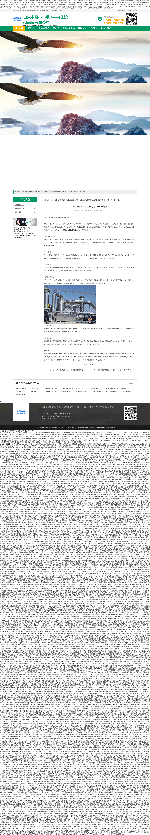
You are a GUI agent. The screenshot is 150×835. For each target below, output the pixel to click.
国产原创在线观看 (63, 686)
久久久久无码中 (141, 523)
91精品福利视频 (144, 536)
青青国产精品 (109, 569)
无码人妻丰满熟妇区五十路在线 (90, 560)
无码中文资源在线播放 (102, 646)
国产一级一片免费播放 (141, 446)
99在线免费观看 (15, 536)
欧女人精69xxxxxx (87, 772)
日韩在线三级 (104, 472)
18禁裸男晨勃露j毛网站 (74, 674)
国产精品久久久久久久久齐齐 (83, 524)
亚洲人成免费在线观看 (53, 648)
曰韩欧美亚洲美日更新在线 (108, 742)
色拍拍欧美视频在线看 (108, 517)
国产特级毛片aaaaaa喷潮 (24, 663)
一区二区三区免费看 (55, 581)
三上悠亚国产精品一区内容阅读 (44, 798)
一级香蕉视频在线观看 (138, 539)
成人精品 (33, 599)
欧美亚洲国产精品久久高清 (75, 723)
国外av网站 (6, 575)
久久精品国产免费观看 (119, 772)
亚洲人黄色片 (73, 746)
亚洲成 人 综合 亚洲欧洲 (92, 448)
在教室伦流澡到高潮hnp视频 (39, 611)
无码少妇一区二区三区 (54, 489)
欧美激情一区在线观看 (123, 466)
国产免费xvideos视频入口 (116, 716)
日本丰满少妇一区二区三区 (101, 661)
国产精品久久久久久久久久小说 (59, 476)
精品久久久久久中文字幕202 (139, 809)
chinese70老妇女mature (138, 667)
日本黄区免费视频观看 (109, 509)
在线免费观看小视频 (40, 804)
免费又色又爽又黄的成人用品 (56, 772)
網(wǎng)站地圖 (132, 10)
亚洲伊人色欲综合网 (21, 509)
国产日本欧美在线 (55, 809)
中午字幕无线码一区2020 (102, 826)
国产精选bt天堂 (134, 740)
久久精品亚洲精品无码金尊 (44, 633)
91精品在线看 (113, 622)
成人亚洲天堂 (125, 464)
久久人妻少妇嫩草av (83, 534)
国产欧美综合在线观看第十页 (29, 755)
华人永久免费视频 (69, 796)
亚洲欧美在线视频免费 (90, 725)
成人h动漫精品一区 (75, 834)
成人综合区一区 (78, 800)
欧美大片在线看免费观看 (28, 547)
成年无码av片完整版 (143, 669)
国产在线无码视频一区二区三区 (12, 733)
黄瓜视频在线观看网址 (82, 832)
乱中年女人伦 (21, 498)
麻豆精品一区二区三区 (23, 519)
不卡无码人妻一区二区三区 (113, 476)
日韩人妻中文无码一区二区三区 (35, 716)
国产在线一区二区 (107, 751)
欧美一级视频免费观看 (82, 539)
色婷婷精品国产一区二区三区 (67, 569)
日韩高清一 (33, 703)
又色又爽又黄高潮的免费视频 (102, 815)
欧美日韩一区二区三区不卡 (134, 568)
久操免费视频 (30, 470)
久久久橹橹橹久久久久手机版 (116, 536)
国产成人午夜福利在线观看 (11, 478)
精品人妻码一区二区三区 (37, 753)
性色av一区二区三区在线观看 (40, 463)
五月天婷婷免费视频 (11, 688)
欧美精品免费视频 (31, 821)
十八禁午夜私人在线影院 (10, 808)
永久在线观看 (120, 613)
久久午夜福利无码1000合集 (137, 682)
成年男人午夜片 (37, 448)
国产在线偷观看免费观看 (129, 616)
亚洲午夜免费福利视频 (11, 487)
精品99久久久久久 (102, 470)
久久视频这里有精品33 (127, 789)
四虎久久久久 (66, 821)
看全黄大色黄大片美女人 (129, 680)
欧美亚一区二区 (94, 697)
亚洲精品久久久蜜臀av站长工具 (109, 725)
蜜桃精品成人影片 (60, 596)
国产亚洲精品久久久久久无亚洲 (51, 778)
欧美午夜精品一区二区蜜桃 (58, 669)
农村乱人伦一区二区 (38, 449)
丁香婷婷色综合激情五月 (97, 590)
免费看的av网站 (98, 746)
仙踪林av (32, 444)
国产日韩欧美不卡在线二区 (114, 581)
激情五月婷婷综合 (42, 671)
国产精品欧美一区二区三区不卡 (119, 470)
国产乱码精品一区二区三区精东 (53, 573)
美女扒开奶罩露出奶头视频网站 (131, 819)
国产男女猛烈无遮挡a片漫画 (56, 723)
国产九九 (119, 461)
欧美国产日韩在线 (125, 592)
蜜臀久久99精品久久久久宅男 (135, 620)
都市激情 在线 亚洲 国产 (13, 817)
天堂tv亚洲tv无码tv (137, 500)
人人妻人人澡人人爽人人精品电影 (38, 496)
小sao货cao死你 (27, 641)
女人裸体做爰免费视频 (114, 549)
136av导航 (55, 719)
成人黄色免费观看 (92, 611)
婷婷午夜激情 (17, 671)
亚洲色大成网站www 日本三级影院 (87, 796)
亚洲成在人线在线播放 (70, 616)
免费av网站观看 (44, 539)
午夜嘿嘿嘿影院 (126, 665)
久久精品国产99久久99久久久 (84, 558)
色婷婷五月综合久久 (76, 493)
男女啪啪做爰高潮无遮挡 (70, 648)
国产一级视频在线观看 (131, 485)
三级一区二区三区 (50, 815)
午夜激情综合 (128, 547)
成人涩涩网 (104, 487)
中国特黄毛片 (18, 815)
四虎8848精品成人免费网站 (74, 599)
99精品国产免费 (50, 457)
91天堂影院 (117, 824)
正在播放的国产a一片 (11, 511)
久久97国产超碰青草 (18, 744)
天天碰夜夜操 (47, 523)
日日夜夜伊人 (99, 558)
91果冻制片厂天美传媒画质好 (56, 716)
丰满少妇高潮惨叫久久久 (46, 545)
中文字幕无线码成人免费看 (93, 493)
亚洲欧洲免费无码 (26, 594)
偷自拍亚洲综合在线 (126, 811)
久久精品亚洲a (74, 461)
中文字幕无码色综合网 (117, 568)
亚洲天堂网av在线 (84, 444)
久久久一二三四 (64, 592)
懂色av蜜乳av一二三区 (72, 776)
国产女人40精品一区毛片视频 (84, 487)
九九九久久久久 (53, 575)
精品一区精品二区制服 (120, 650)
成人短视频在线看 (87, 575)
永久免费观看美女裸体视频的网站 (21, 517)
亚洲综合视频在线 (64, 601)
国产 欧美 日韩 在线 (104, 583)
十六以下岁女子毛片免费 (68, 663)
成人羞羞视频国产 (130, 553)
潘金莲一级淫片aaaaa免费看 (129, 783)
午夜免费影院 (136, 751)
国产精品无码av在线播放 (92, 511)
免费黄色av (50, 658)
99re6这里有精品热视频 (128, 637)
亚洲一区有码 (82, 569)
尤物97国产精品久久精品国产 (112, 648)
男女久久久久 (130, 579)
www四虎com (43, 809)
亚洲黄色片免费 (102, 804)
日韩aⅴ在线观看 (32, 498)
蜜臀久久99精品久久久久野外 (29, 466)
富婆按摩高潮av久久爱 (47, 656)
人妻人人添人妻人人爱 (98, 536)
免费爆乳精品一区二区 (15, 656)
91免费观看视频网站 (28, 481)
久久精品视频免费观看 (20, 697)
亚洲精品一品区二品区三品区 (44, 461)
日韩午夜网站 (38, 733)
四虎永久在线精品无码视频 (17, 678)
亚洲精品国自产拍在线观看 (119, 682)
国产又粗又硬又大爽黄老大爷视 (121, 504)
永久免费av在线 (144, 566)
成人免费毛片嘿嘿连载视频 (52, 560)
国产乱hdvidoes (74, 701)
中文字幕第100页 (44, 491)
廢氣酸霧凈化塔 (21, 391)
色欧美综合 (116, 708)
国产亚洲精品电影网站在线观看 (31, 583)
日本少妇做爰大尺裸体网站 (134, 479)
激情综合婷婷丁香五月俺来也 (102, 708)
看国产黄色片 (86, 464)
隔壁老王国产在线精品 (27, 598)
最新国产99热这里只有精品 (43, 673)
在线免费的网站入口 (67, 611)
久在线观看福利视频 (40, 658)
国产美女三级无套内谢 (38, 652)
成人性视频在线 (38, 566)
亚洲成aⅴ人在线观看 (77, 592)
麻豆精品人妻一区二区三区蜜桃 (117, 757)
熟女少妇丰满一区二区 (42, 481)
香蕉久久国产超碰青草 (46, 616)
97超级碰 (45, 581)
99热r (99, 712)
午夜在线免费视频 (49, 811)
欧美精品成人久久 (30, 772)
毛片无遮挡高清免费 (111, 496)
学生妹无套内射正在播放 (16, 635)
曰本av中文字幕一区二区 (119, 774)
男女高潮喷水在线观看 (23, 613)
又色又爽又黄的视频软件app (9, 770)
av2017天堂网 (86, 562)
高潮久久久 (11, 654)
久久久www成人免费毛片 (26, 706)
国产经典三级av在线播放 (19, 824)
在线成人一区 (83, 783)
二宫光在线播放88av (90, 733)
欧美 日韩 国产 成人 (113, 455)
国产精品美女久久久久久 (20, 444)
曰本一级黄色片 (141, 671)
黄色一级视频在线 (72, 682)
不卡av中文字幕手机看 (110, 592)
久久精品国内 (104, 644)
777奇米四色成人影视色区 (99, 706)
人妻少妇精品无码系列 (90, 596)
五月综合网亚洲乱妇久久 (79, 618)
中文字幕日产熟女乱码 (98, 757)
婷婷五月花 (91, 684)
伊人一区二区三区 (6, 809)
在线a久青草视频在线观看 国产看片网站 (40, 678)
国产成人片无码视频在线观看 (105, 461)
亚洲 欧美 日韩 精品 (85, 746)
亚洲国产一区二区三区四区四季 (63, 763)
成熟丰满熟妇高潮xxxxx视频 (134, 515)
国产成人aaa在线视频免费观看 (14, 560)
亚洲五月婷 (121, 479)
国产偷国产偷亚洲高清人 (105, 468)
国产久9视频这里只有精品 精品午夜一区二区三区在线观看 (77, 770)
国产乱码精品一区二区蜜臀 (85, 823)
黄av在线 (89, 828)
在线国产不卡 (90, 779)
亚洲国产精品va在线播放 (121, 710)
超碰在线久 (122, 446)
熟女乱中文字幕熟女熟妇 (120, 714)
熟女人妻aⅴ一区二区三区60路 (95, 686)
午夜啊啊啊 (46, 554)
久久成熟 (16, 755)
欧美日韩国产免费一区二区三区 (36, 793)
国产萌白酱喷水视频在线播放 (54, 479)
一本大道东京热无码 (79, 470)
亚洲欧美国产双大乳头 (98, 478)
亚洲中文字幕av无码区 (139, 684)
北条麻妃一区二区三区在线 (132, 798)
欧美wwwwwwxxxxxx (99, 614)
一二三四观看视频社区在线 (95, 466)
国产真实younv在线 (138, 629)
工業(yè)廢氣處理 (43, 10)
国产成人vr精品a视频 (62, 586)
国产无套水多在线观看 (41, 588)
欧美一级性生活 (12, 569)
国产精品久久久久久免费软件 (14, 472)
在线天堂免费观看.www (133, 494)
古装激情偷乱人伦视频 (128, 626)
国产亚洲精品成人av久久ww (115, 515)
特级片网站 (78, 509)
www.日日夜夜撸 (102, 494)
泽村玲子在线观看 (67, 800)
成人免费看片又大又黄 (87, 461)
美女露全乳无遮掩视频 (31, 603)
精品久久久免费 (102, 457)
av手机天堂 (77, 464)
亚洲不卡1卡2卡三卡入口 (121, 830)
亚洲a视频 (79, 631)
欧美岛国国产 (20, 549)
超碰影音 (52, 494)
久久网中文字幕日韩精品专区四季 (80, 661)
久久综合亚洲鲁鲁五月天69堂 (62, 650)
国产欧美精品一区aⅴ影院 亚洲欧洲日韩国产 (62, 774)
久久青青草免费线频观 (127, 725)
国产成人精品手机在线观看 (103, 800)
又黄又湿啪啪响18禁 (13, 476)
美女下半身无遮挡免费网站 (133, 701)
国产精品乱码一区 (16, 584)
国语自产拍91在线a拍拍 (85, 609)
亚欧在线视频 (15, 539)
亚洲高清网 (10, 768)
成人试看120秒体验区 (84, 774)
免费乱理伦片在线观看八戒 (92, 731)
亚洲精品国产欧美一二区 (141, 586)
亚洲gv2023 (115, 826)
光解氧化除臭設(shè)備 (112, 388)
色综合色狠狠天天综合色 (99, 654)
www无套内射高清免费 (47, 474)
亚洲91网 (102, 538)
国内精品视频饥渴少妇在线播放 (34, 508)
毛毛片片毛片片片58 (71, 573)
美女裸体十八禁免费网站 (88, 824)
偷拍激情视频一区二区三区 (101, 774)
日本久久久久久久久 (18, 485)
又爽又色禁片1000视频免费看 (136, 554)
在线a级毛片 (55, 706)
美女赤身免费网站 (87, 719)
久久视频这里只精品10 (122, 781)
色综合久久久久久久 (67, 517)
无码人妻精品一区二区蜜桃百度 (137, 828)
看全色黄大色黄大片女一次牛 (134, 817)
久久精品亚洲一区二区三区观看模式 (71, 530)
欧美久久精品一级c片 (73, 772)
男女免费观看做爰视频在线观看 (68, 783)
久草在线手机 (113, 644)
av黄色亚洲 (15, 598)
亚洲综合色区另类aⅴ (94, 449)
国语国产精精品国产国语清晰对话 (108, 659)
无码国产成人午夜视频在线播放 (20, 718)
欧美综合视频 (80, 483)
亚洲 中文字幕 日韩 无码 (67, 804)
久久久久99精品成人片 (17, 470)
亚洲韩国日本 (57, 590)
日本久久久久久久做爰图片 (19, 564)
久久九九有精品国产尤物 (137, 498)
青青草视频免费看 (118, 635)
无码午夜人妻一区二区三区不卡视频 (129, 530)
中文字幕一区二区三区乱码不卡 (128, 742)
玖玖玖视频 (105, 665)
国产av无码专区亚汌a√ (78, 755)
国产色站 (140, 528)
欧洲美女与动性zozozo (37, 479)
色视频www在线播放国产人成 (38, 676)
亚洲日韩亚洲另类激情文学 (72, 581)
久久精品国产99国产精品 (82, 478)
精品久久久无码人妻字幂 (29, 813)
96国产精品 (57, 678)
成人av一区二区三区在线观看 (56, 468)
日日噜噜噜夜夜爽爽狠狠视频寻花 (120, 706)
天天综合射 (131, 631)
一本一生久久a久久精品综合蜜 (110, 575)
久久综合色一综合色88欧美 (122, 751)
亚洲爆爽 (147, 464)
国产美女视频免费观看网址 (49, 528)
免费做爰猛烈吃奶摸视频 (35, 579)
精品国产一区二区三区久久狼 (88, 676)
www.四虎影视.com (143, 688)
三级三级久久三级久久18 (50, 530)
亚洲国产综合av (138, 628)
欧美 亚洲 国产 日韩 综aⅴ (52, 708)
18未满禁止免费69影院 (95, 695)
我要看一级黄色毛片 (79, 588)
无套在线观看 (81, 751)
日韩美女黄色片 (25, 729)
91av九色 (70, 524)
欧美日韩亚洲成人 (81, 695)
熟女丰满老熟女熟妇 (59, 523)
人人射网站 (69, 500)
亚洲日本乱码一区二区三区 (47, 478)
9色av (122, 738)
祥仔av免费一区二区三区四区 (23, 785)
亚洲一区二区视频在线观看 (132, 641)
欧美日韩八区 (96, 749)
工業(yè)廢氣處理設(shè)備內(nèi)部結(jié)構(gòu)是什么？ (115, 370)
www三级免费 (112, 453)
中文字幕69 (138, 731)
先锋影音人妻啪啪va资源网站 (117, 654)
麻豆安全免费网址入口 (97, 703)
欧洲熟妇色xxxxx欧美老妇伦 (119, 749)
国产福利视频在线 (84, 498)
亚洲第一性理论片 (23, 479)
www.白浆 (138, 778)
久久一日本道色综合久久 (32, 763)
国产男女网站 (11, 596)
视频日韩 (31, 564)
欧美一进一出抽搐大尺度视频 (82, 579)
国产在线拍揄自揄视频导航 (27, 513)
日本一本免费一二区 (82, 693)
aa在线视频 (125, 646)
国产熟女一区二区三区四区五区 (123, 800)
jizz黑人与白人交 (16, 562)
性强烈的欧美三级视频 (76, 513)
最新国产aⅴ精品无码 (134, 774)
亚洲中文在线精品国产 (80, 496)
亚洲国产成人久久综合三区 (52, 583)
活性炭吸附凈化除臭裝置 (37, 388)
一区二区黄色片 (66, 526)
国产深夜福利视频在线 (21, 665)
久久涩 (83, 494)
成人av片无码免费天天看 (47, 644)
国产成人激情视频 (137, 464)
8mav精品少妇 (81, 641)
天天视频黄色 (47, 740)
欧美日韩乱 (102, 676)
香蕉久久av (94, 519)
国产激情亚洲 (53, 455)
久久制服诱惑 (76, 549)
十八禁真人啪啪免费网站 (21, 809)
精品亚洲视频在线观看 (128, 815)
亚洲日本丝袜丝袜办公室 (32, 556)
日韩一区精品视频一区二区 (37, 731)
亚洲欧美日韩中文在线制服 (46, 703)
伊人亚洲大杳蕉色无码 (21, 528)
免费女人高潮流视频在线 (35, 830)
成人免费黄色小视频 (131, 635)
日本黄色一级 (107, 508)
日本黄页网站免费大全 (50, 448)
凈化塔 (123, 391)
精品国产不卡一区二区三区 (84, 808)
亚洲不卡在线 (90, 485)
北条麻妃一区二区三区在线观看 (35, 446)
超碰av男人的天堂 (78, 541)
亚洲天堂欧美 (121, 776)
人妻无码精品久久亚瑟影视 (107, 776)
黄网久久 (53, 725)
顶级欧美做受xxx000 (7, 712)
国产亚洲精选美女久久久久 (60, 493)
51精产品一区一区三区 (74, 596)
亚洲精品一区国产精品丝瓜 (45, 596)
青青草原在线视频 (8, 725)
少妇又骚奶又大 (87, 643)
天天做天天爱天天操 (116, 472)
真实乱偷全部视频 (77, 806)
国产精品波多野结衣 (42, 524)
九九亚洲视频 (118, 798)
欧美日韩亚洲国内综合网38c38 (65, 504)
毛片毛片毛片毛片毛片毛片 (72, 643)
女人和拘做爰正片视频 (18, 622)
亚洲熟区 (100, 733)
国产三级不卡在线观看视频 (91, 453)
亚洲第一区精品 (24, 511)
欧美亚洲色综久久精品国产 (95, 620)
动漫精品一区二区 (126, 633)
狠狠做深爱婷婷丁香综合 (8, 588)
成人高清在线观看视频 (128, 832)
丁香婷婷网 (62, 727)
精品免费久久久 (117, 748)
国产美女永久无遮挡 (32, 721)
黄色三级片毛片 (9, 776)
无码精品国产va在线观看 (113, 506)
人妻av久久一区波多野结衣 (57, 659)
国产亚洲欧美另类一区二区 (109, 740)
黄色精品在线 (14, 738)
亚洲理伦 (92, 813)
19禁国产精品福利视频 (45, 498)
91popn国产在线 (7, 528)
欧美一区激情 (117, 573)
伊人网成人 (58, 511)
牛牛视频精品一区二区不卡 (100, 568)
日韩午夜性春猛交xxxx (94, 673)
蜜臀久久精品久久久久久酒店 (12, 543)
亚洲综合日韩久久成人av (13, 704)
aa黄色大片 (122, 828)
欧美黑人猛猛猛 (114, 832)
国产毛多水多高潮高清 (61, 684)
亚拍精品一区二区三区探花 (96, 515)
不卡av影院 (61, 744)
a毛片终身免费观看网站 (96, 496)
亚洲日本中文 (138, 474)
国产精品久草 (41, 577)
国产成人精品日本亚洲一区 (51, 800)
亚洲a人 (12, 613)
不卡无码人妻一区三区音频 (79, 813)
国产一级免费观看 (144, 748)
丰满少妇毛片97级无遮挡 (119, 723)
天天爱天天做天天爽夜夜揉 (129, 483)
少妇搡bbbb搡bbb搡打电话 (47, 817)
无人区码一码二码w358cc (58, 646)
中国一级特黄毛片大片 (53, 787)
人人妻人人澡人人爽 (70, 463)
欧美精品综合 (22, 834)
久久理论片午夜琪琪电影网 (54, 729)
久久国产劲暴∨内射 (79, 650)
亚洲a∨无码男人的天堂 (134, 508)
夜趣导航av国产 (27, 624)
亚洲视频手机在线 (132, 496)
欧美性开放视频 (129, 693)
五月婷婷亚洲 (56, 821)
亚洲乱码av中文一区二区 (39, 451)
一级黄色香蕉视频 (89, 714)
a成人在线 (9, 658)
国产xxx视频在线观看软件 (70, 583)
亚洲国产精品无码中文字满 (28, 577)
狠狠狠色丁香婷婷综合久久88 (136, 519)
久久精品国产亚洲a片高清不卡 (122, 586)
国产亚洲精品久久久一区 (63, 549)
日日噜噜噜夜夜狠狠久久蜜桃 (72, 714)
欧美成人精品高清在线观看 (105, 628)
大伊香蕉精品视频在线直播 (102, 808)
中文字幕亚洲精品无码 (112, 558)
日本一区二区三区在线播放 (92, 789)
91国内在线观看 (54, 611)
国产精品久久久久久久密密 (21, 781)
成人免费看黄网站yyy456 (40, 541)
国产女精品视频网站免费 (124, 806)
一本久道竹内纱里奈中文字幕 (59, 785)
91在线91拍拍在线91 (52, 665)
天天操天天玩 (5, 791)
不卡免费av (76, 719)
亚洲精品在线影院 (60, 635)
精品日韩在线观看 (97, 721)
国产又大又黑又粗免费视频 (37, 586)
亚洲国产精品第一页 (114, 819)
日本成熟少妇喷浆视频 (67, 547)
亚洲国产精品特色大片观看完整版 (101, 667)
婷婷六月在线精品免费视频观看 (45, 470)
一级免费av (57, 498)
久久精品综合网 (120, 796)
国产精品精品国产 (37, 727)
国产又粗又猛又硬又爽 (7, 689)
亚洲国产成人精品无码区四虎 (12, 530)
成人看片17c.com (128, 573)
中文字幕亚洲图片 (57, 766)
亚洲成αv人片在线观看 (32, 485)
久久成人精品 (130, 444)
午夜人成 (87, 781)
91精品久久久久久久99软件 (53, 566)
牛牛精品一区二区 (136, 824)
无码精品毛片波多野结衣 (115, 701)
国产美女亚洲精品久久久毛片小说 (69, 830)
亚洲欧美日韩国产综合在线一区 (122, 770)
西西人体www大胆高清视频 (11, 806)
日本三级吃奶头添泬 (35, 736)
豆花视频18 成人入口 (75, 731)
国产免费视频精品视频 (125, 622)
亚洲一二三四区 (63, 834)
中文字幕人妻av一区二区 (66, 571)
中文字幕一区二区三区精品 (141, 706)
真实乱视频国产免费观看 (16, 716)
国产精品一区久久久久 (44, 639)
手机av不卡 (8, 532)
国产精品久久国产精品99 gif (130, 607)
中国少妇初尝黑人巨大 (129, 618)
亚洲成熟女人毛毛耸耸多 (41, 701)
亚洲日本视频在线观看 (45, 813)
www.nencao (41, 759)
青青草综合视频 (16, 628)
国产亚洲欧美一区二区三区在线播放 (20, 629)
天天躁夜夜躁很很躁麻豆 (9, 551)
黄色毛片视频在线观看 (116, 753)
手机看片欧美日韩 (83, 590)
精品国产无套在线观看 (61, 461)
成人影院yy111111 (70, 641)
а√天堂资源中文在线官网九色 (102, 528)
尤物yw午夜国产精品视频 (70, 791)
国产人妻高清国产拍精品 (52, 472)
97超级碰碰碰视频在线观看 (76, 761)
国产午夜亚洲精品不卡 (10, 834)
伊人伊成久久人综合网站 (69, 538)
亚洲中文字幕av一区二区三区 (13, 763)
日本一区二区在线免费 (38, 549)
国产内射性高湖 (128, 648)
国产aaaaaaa (49, 749)
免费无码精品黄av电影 (35, 614)
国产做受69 (105, 749)
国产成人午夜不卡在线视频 (129, 708)
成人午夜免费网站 (100, 549)
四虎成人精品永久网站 (30, 453)
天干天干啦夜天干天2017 (114, 538)
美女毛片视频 (89, 800)
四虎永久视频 (48, 695)
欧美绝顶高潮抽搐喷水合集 (94, 513)
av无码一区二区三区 (50, 830)
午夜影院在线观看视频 (60, 633)
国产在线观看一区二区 (50, 592)
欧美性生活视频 (115, 626)
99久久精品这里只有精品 (55, 652)
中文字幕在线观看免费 (34, 819)
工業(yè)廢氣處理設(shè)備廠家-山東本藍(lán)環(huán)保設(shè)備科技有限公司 (80, 200)
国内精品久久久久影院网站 (112, 493)
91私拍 (32, 787)
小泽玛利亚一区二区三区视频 (140, 704)
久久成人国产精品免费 (111, 474)
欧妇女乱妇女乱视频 (44, 526)
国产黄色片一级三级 (45, 764)
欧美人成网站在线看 (76, 781)
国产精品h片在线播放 (130, 476)
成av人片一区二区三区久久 (135, 678)
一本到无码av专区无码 (21, 521)
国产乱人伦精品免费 (23, 669)
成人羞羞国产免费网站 (106, 652)
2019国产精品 (75, 545)
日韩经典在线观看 (70, 605)
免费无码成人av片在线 (35, 811)
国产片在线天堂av (25, 463)
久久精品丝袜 (78, 644)
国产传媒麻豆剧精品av (9, 802)
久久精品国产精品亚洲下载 (84, 794)
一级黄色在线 (78, 448)
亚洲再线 (24, 476)
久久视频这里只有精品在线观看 (93, 584)
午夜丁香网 (141, 729)
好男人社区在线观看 (112, 778)
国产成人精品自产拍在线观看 (117, 551)
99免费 (64, 778)
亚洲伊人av (97, 738)
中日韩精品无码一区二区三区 (127, 509)
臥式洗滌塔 (34, 391)
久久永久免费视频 (83, 703)
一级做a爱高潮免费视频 (115, 624)
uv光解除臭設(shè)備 (127, 388)
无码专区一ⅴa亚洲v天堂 (30, 764)
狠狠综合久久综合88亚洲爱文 (46, 680)
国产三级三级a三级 (141, 639)
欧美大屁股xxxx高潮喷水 (59, 628)
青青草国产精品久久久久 (130, 549)
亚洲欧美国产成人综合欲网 (17, 826)
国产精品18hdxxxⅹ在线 (121, 802)
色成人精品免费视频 (65, 446)
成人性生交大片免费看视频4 (17, 811)
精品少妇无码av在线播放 (36, 457)
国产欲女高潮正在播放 (7, 493)
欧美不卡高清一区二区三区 (110, 811)
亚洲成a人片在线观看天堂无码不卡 (24, 455)
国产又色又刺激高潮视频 (103, 714)
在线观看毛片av (50, 562)
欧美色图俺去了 (116, 646)
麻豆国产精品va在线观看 (57, 543)
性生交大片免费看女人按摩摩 (104, 451)
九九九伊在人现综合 (105, 459)
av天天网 (88, 819)
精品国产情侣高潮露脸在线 (65, 656)
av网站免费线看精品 (94, 556)
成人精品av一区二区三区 (95, 569)
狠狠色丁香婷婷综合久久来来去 (57, 731)
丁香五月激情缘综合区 (20, 515)
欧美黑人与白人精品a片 (29, 526)
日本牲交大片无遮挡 (66, 667)
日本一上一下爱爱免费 (42, 748)
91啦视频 (81, 819)
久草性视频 (92, 457)
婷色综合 (55, 571)
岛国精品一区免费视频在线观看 (69, 575)
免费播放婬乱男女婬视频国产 (43, 584)
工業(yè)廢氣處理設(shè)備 (56, 10)
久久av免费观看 (115, 464)
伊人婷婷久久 (25, 643)
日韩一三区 (47, 571)
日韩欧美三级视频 (107, 656)
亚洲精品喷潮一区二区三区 (42, 641)
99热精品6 (122, 496)
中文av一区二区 (125, 734)
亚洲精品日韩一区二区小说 (135, 796)
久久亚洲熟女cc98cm (105, 566)
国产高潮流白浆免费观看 (92, 699)
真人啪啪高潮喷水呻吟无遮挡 (123, 764)
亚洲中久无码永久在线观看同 (96, 607)
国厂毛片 (76, 667)
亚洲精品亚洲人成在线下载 (32, 601)
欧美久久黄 (125, 824)
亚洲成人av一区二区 (35, 791)
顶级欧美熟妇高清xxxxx (79, 551)
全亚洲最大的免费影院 (75, 628)
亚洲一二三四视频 (56, 781)
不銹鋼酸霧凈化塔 (52, 391)
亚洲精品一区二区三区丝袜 (96, 778)
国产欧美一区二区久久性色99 (91, 500)
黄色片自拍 (109, 534)
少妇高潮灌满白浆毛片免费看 (134, 487)
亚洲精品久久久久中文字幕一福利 (33, 562)
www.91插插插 (143, 496)
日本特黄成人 (71, 635)
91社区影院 (124, 766)
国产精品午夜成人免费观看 (100, 626)
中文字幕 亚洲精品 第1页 (98, 633)
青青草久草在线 (20, 776)
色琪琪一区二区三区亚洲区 (76, 716)
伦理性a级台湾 (98, 476)
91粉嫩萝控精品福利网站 (80, 639)
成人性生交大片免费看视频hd (44, 823)
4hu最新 (117, 766)
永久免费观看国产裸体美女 (91, 727)
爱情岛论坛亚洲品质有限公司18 (15, 496)
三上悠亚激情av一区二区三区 (114, 791)
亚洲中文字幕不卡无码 (11, 491)
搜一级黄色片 (109, 781)
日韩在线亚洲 (16, 644)
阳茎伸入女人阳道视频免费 (33, 560)
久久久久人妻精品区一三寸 (134, 613)
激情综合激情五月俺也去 (104, 802)
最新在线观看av (5, 723)
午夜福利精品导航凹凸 (38, 500)
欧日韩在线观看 (114, 783)
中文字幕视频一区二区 (60, 740)
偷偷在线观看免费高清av (76, 669)
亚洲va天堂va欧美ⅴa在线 (61, 813)
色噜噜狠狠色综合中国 (91, 541)
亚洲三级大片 (75, 712)
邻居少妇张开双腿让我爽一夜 (122, 755)
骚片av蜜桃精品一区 (63, 734)
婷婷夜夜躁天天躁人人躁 (104, 710)
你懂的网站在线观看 (123, 763)
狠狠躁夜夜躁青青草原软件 (111, 712)
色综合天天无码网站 (121, 468)
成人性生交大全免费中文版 (26, 524)
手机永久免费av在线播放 (74, 744)
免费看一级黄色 (53, 804)
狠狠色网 (124, 631)
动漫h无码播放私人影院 (32, 605)
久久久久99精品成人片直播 (25, 798)
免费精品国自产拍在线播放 (48, 686)
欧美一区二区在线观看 (17, 659)
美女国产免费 (135, 571)
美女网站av (17, 641)
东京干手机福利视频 (143, 493)
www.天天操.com (46, 763)
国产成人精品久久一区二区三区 (85, 571)
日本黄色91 (129, 628)
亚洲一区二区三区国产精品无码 (35, 468)
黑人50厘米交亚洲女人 (99, 579)
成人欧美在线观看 (74, 673)
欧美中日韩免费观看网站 (58, 699)
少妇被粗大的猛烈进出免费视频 (52, 819)
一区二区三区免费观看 (98, 819)
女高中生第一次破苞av (78, 485)
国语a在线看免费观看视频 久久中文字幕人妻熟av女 (17, 523)
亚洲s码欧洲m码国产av (129, 506)
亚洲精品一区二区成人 (103, 504)
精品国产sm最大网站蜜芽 (103, 635)
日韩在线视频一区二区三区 (89, 704)
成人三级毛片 (48, 502)
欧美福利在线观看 (63, 515)
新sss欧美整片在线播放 (103, 586)
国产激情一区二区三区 (37, 511)
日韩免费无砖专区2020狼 (30, 628)
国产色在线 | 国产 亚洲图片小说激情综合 (104, 689)
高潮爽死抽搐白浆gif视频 (24, 804)
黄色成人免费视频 (70, 779)
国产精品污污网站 (57, 641)
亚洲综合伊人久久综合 (45, 635)
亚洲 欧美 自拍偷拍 (16, 500)
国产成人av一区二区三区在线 (53, 779)
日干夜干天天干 (96, 444)
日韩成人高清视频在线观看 (125, 481)
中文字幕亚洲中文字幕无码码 (32, 530)
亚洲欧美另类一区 (47, 556)
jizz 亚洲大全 (17, 764)
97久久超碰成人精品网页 (113, 618)
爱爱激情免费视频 (21, 725)
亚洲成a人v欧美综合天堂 (135, 603)
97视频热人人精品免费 (35, 571)
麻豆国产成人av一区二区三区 (77, 508)
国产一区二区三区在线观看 (80, 622)
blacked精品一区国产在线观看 (131, 459)
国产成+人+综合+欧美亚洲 (117, 554)
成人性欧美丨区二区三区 (39, 558)
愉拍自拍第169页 (105, 519)
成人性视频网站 (38, 691)
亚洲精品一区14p (35, 521)
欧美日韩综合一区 (57, 463)
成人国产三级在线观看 (128, 609)
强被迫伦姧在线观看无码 (79, 671)
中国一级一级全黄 (100, 577)
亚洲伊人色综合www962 (44, 551)
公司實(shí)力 (81, 28)
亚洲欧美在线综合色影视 (107, 523)
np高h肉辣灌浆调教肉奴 (76, 826)
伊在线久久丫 (131, 776)
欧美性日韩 (20, 603)
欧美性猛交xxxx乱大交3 (67, 738)
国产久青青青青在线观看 (139, 830)
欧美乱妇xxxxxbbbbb (12, 710)
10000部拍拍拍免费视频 (70, 498)
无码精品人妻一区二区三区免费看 (98, 491)
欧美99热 (29, 776)
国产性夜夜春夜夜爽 (136, 661)
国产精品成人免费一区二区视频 (68, 768)
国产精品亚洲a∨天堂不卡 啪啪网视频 (17, 774)
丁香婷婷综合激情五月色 (86, 629)
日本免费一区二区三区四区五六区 (89, 764)
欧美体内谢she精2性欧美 (107, 744)
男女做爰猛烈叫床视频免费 (104, 830)
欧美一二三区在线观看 (43, 766)
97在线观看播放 (54, 534)
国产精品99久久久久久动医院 (10, 609)
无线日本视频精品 (107, 764)
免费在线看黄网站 (17, 751)
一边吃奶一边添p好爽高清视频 (43, 746)
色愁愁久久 (132, 654)
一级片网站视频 (18, 556)
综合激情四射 (85, 689)
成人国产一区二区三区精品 (122, 667)
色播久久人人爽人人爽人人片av (126, 729)
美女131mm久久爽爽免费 (50, 459)
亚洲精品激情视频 (75, 594)
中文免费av (132, 766)
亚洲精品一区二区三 (103, 616)
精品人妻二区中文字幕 (85, 528)
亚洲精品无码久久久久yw (56, 789)
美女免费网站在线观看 (34, 459)
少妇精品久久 (51, 734)
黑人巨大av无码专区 (21, 676)
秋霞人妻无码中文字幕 (31, 474)
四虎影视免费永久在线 (140, 785)
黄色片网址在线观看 (132, 733)
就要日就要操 (60, 703)
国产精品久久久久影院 (98, 637)
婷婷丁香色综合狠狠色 (118, 519)
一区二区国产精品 (140, 643)
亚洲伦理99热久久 (48, 736)
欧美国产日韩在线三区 (7, 611)
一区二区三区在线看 (110, 695)
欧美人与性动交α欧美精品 (84, 738)
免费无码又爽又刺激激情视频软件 (90, 768)
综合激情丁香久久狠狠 (45, 453)
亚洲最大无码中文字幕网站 (27, 464)
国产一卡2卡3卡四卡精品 (49, 751)
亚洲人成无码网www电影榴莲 (42, 776)
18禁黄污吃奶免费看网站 (73, 680)
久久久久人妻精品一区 (83, 626)
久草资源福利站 (71, 703)
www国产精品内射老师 (61, 746)
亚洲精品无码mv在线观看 (19, 506)
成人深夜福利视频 (113, 633)
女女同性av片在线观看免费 (117, 579)
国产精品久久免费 (34, 493)
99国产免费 (61, 680)
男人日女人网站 (129, 545)
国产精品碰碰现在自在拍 (53, 689)
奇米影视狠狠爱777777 (38, 648)
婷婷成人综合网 (134, 468)
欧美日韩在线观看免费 (132, 779)
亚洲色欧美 (46, 693)
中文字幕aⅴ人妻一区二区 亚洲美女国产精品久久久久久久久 (127, 457)
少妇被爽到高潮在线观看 (108, 479)
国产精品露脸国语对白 (17, 821)
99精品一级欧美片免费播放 (126, 517)
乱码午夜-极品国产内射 (116, 494)
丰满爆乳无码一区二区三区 (93, 631)
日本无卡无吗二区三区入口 (42, 828)
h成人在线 (128, 569)
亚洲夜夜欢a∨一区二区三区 (128, 721)
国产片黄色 (59, 616)
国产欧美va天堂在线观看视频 (31, 684)
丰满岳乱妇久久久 (120, 656)
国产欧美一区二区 (48, 684)
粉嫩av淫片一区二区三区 (98, 598)
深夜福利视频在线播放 (66, 448)
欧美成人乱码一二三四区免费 (139, 787)
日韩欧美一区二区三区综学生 (22, 658)
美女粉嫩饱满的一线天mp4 (52, 519)
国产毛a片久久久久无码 (69, 532)
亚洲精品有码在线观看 (60, 661)
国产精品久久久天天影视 (128, 502)
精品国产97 (108, 584)
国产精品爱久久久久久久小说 (61, 639)
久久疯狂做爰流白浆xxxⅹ (78, 684)
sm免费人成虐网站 (123, 699)
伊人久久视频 (102, 551)
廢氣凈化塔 (79, 391)
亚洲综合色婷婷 (64, 691)
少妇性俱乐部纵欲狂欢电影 (81, 526)
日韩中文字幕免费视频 (91, 723)
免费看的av (130, 703)
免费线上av (77, 494)
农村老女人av (128, 748)
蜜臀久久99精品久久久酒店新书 (10, 583)
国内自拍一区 (142, 506)
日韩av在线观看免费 (98, 553)
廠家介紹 (31, 28)
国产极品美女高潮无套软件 (78, 502)
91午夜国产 (110, 601)
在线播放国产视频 (40, 796)
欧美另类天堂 (57, 568)
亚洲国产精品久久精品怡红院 (23, 661)
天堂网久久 (27, 500)
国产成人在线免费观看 (75, 521)
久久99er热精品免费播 (66, 624)
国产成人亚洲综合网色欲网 (62, 551)
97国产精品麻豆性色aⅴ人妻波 (119, 658)
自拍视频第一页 (98, 609)
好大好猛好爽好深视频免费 (23, 701)
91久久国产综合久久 (125, 663)
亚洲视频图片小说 (17, 616)
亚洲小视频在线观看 (21, 731)
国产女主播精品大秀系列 (138, 658)
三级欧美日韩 (76, 453)
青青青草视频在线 (82, 457)
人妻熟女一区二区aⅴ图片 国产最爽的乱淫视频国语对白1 (30, 494)
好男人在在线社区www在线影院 (51, 714)
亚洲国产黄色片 (33, 834)
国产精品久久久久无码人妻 (121, 566)
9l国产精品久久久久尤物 (12, 813)
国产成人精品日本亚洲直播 (85, 635)
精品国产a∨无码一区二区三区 (27, 545)
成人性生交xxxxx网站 (95, 502)
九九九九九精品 (84, 648)
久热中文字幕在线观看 (77, 817)
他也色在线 (48, 568)
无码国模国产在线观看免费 (68, 455)
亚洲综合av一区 (24, 789)
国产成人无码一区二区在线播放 (27, 646)
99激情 (24, 682)
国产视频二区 (91, 470)
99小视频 (54, 569)
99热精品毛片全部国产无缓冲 (15, 714)
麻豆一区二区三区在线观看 (75, 468)
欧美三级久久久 (13, 779)
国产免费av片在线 (136, 646)
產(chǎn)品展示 (43, 28)
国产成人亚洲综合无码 (22, 554)
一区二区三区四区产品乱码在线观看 (131, 659)
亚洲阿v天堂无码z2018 (103, 770)
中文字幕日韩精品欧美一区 (115, 834)
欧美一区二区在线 (27, 674)
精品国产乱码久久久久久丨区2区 (49, 697)
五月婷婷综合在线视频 (136, 719)
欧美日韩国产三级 (31, 635)
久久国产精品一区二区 (50, 727)
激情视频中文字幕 (119, 703)
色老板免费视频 (10, 669)
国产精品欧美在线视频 (77, 620)
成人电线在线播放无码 (105, 761)
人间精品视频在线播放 (44, 719)
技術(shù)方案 (19, 208)
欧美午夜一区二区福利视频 (30, 609)
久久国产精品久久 (66, 459)
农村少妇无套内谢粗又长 (79, 556)
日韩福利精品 (86, 637)
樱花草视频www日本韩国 (101, 688)
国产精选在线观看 (61, 736)
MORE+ (131, 383)
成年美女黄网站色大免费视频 (120, 539)
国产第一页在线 (141, 802)
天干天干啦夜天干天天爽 (110, 500)
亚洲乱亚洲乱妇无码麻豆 (105, 489)
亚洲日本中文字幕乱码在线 (114, 448)
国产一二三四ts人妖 (25, 541)
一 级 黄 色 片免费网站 (61, 749)
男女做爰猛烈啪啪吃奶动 (33, 667)
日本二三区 (50, 586)
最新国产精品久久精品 (85, 688)
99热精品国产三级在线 (30, 626)
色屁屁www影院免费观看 (107, 481)
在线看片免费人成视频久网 (113, 564)
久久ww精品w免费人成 (8, 519)
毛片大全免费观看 (100, 763)
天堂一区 (96, 532)
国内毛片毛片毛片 (14, 504)
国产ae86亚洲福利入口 (36, 509)
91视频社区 (38, 523)
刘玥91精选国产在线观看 (109, 446)
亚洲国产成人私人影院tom (39, 774)
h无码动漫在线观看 (50, 515)
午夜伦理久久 (72, 778)
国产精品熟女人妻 (8, 753)
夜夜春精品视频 (118, 693)
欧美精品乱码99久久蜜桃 (32, 794)
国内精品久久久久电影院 (29, 504)
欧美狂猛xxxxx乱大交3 (107, 541)
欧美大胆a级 (81, 779)
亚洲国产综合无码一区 (61, 620)
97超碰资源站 (84, 667)
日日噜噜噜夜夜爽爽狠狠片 (27, 551)
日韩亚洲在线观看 (8, 554)
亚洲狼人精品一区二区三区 (59, 826)
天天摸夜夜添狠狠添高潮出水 (85, 504)
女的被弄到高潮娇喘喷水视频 (126, 727)
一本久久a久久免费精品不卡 (99, 832)
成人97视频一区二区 (113, 607)
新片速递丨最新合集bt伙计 (15, 761)
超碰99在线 (79, 804)
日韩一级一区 (34, 809)
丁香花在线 (145, 513)
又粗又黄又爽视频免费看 (52, 538)
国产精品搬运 (90, 646)
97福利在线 (42, 734)
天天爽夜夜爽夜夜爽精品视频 (40, 781)
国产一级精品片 (79, 757)
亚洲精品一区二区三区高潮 (29, 487)
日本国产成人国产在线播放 (49, 603)
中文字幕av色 (73, 749)
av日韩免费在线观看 (67, 695)
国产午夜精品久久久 (89, 613)
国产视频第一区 (39, 749)
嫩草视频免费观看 (128, 605)
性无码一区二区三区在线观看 (31, 806)
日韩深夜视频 (76, 706)
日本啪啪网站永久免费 (96, 564)
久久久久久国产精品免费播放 (116, 603)
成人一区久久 (41, 547)
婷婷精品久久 (120, 596)
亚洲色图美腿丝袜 (139, 663)
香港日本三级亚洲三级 (99, 759)
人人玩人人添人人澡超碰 (69, 809)
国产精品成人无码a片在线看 (10, 568)
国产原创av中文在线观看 (60, 637)
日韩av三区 (108, 609)
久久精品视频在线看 (100, 643)
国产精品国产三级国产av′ (35, 779)
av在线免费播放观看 (53, 547)
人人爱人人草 (126, 684)
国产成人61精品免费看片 (106, 596)
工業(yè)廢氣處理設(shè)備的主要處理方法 (69, 370)
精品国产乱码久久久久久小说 (20, 599)
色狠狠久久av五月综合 (94, 588)
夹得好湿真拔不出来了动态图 (94, 793)
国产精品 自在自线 (139, 449)
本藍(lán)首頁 (18, 28)
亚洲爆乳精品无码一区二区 (28, 770)
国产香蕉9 (139, 584)
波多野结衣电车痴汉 (34, 581)
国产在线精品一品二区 (46, 620)
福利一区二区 (18, 601)
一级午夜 (132, 802)
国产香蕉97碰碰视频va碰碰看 (23, 673)
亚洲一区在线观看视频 (118, 562)
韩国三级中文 (79, 740)
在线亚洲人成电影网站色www (15, 740)
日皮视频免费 (39, 706)
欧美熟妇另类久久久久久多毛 (73, 451)
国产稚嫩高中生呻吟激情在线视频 (52, 643)
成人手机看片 (135, 759)
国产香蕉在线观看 (90, 802)
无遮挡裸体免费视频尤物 (38, 723)
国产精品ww (83, 506)
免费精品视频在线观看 (127, 778)
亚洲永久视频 (86, 706)
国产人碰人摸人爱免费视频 (110, 511)
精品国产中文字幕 (143, 626)
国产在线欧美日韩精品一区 (11, 526)
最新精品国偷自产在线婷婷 (99, 554)
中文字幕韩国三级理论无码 (100, 464)
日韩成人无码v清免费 (32, 659)
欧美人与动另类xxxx (31, 734)
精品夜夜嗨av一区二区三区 (111, 631)
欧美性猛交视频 (49, 579)
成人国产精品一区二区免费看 (83, 763)
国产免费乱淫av (91, 494)
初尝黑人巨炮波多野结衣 (94, 650)
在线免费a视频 (63, 613)
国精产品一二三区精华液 (74, 733)
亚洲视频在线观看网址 (69, 787)
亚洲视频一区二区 (37, 808)
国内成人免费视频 (135, 451)
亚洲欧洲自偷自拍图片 (85, 463)
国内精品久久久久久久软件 (71, 689)
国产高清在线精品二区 (69, 688)
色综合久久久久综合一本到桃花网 (19, 558)
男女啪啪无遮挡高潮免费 (109, 669)
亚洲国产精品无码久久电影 (64, 464)
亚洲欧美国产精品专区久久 (122, 534)
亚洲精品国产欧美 (83, 455)
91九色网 (86, 659)
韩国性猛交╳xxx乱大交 (22, 727)
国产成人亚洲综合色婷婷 (122, 489)
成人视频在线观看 (20, 742)
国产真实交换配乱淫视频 (34, 592)
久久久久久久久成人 (97, 534)
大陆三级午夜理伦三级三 (80, 697)
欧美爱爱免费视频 (77, 474)
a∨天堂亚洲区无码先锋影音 (130, 673)
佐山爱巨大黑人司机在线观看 (25, 766)
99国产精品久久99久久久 (62, 759)
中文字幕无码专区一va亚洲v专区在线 (58, 753)
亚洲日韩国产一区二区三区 (72, 568)
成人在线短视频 (130, 804)
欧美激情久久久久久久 (14, 573)
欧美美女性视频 (37, 519)
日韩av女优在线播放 (131, 791)
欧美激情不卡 (124, 826)
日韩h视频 (132, 523)
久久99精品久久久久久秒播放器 (95, 543)
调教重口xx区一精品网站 (46, 504)
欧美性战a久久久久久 (133, 676)
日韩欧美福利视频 (28, 704)
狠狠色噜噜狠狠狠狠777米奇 (9, 789)
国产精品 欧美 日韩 (57, 539)
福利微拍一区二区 (137, 794)
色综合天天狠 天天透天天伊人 (22, 566)
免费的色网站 (56, 532)
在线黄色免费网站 (24, 686)
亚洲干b (100, 592)
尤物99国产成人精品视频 (139, 472)
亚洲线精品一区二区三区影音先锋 (47, 444)
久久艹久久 (60, 562)
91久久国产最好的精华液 (69, 629)
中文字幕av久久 (115, 688)
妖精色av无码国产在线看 (8, 650)
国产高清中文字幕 (54, 718)
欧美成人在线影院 (139, 633)
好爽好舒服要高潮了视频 (43, 688)
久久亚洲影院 (50, 449)
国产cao (97, 487)
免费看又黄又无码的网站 (124, 449)
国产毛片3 (109, 719)
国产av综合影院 (49, 733)
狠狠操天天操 (102, 716)
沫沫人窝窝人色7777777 (93, 669)
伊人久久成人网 (36, 554)
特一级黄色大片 (61, 811)
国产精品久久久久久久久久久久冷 (98, 605)
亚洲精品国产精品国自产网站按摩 (124, 584)
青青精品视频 (18, 800)
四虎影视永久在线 (99, 719)
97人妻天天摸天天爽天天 (79, 748)
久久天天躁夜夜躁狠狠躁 (63, 579)
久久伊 (71, 637)
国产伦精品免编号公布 (99, 624)
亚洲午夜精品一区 (22, 493)
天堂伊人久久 (23, 614)
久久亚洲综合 (56, 688)
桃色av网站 (142, 783)
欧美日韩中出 (127, 461)
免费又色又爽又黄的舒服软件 (37, 607)
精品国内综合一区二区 (42, 569)
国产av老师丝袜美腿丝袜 (15, 605)
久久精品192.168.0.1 (35, 506)
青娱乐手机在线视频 (124, 689)
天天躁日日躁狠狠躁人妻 (83, 708)
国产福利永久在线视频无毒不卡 (114, 620)
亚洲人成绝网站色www (131, 793)
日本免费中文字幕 (88, 549)
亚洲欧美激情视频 (142, 581)
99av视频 (127, 808)
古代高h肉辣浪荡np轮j (9, 633)
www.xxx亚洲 (35, 483)
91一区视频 (88, 817)
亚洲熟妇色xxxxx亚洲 (139, 461)
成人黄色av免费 (21, 708)
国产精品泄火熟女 (21, 489)
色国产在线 (49, 511)
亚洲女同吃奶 (88, 753)
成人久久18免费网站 (113, 637)
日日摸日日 (4, 811)
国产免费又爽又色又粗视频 (105, 787)
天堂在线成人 (54, 554)
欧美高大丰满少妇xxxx (66, 808)
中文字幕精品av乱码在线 (25, 588)
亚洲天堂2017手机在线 (11, 547)
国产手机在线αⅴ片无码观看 (119, 661)
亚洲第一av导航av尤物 (61, 631)
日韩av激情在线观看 (79, 446)
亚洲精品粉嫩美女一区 (50, 808)
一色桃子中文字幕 (117, 547)
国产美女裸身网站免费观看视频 (14, 667)
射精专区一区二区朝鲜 (142, 789)
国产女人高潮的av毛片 (7, 766)
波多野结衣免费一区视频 (25, 749)
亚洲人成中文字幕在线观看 (90, 479)
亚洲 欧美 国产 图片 (69, 590)
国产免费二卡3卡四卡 (109, 530)
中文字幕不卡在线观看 (117, 444)
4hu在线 (134, 489)
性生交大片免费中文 (88, 581)
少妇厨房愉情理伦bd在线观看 (13, 734)
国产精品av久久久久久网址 (62, 453)
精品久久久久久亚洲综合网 (61, 618)
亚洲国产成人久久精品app (39, 789)
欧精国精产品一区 (91, 761)
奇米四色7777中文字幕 (134, 588)
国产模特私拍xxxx (115, 605)
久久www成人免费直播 (131, 624)
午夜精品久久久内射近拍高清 (111, 684)
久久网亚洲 (116, 815)
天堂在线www (28, 733)
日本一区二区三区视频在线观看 (23, 823)
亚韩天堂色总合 (27, 584)
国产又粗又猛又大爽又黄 (30, 620)
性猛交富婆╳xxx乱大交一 (55, 500)
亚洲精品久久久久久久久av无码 (139, 768)
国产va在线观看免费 (121, 451)
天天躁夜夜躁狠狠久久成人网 (138, 491)
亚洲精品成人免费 (59, 599)
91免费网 (130, 772)
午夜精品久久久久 (73, 523)
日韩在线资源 (22, 607)
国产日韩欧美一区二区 (68, 802)
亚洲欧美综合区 (44, 646)
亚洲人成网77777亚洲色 (90, 834)
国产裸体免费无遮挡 (83, 798)
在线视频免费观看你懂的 (98, 701)
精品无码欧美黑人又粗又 (56, 676)
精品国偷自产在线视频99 (49, 483)
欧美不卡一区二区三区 (95, 671)
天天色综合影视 (109, 466)
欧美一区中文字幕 (62, 798)
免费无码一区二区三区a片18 (140, 808)
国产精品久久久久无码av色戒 (139, 710)
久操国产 (93, 659)
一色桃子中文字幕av (90, 806)
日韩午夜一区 (136, 534)
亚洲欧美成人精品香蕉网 (96, 748)
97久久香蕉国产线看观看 (82, 553)
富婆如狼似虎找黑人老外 (30, 817)
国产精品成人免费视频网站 (48, 609)
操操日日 (80, 802)
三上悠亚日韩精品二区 (35, 725)
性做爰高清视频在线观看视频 (44, 832)
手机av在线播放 (85, 614)
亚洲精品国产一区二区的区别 (76, 607)
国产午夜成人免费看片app (138, 478)
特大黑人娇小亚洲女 (81, 517)
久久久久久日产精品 (109, 449)
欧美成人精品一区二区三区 (110, 738)
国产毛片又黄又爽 (131, 596)
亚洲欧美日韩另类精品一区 (111, 680)
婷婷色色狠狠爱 (52, 594)
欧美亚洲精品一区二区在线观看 (131, 821)
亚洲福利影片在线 (132, 697)
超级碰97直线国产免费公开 (102, 794)
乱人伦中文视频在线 (63, 671)
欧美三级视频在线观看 (129, 543)
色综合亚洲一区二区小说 (64, 494)
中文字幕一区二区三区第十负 (35, 744)
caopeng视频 (117, 609)
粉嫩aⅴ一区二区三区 (67, 708)
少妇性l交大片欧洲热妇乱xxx (116, 643)
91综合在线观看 (27, 532)
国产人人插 (145, 641)
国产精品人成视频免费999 (91, 674)
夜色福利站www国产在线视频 (60, 622)
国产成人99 (45, 710)
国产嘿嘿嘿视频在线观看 (87, 616)
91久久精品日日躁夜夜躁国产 (62, 536)
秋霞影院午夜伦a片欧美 (10, 577)
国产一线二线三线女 (56, 541)
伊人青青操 (49, 759)
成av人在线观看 (40, 787)
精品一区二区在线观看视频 (13, 624)
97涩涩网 (47, 824)
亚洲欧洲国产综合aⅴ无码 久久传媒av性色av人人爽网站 (88, 601)
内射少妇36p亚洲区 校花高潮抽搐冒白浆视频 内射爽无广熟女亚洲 (66, 564)
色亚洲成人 (106, 444)
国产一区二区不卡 (97, 785)
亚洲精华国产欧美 (91, 716)
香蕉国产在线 (13, 464)
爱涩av (9, 644)
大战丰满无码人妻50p (74, 727)
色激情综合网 (75, 824)
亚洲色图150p (116, 809)
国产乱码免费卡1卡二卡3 (58, 524)
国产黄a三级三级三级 (126, 474)
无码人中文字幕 (136, 691)
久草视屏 (86, 554)
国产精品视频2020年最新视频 (59, 710)
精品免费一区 (56, 526)
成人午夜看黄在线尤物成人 (107, 806)
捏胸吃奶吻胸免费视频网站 (20, 723)
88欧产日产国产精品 (22, 787)
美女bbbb (48, 706)
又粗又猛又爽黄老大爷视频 (49, 613)
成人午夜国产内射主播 (113, 543)
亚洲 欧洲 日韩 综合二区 (9, 749)
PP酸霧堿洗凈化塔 (112, 391)
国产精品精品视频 (59, 553)
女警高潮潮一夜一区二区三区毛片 (109, 704)
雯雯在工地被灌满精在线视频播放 (119, 759)
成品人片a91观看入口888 (140, 755)
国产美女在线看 (95, 656)
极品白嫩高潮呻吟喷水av (133, 513)
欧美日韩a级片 (40, 564)
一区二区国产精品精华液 (23, 654)
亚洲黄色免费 (65, 712)
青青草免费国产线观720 (15, 626)
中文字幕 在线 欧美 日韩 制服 (47, 768)
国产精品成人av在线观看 (52, 509)
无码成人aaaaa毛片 (39, 629)
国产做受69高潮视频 (91, 736)
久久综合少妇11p (137, 665)
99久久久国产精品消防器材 (76, 646)
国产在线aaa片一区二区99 (19, 575)
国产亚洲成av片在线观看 (96, 506)
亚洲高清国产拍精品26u (108, 727)
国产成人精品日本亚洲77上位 (70, 718)
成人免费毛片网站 (57, 605)
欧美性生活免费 (18, 794)
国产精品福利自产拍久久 (50, 667)
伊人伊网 (97, 575)
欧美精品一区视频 (8, 457)
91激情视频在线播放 (12, 719)
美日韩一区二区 (6, 494)
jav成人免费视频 (128, 524)
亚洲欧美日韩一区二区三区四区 (12, 772)
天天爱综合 (54, 624)
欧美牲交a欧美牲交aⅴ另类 (41, 699)
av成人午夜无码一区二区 (15, 639)
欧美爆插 (51, 558)
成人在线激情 (70, 577)
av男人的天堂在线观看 (116, 487)
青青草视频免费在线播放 (13, 453)
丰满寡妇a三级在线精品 (100, 828)
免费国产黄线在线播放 (31, 616)
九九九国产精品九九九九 (116, 804)
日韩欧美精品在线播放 (136, 583)
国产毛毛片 (90, 755)
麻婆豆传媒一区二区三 (108, 729)
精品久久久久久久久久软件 (121, 794)
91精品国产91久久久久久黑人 (90, 718)
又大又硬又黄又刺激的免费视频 (17, 534)
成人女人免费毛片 (142, 444)
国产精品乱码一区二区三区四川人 (99, 547)
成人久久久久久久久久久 (81, 598)
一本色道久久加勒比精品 (101, 817)
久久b (102, 448)
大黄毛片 (22, 783)
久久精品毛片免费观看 (108, 699)
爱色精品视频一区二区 (111, 785)
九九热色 (130, 643)
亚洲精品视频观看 (11, 607)
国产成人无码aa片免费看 (89, 566)
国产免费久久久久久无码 (27, 757)
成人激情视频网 (123, 453)
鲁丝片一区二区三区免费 (75, 699)
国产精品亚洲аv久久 (27, 536)
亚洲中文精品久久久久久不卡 (43, 661)
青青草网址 (125, 478)
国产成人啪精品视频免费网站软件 (71, 554)
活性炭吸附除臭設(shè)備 (52, 388)
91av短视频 (10, 793)
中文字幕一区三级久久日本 (56, 793)
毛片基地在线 (10, 553)
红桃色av (78, 637)
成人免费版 (45, 485)
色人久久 (28, 472)
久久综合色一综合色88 (69, 678)
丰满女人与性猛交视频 (12, 748)
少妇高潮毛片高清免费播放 (37, 802)
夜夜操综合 (126, 823)
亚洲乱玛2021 (136, 689)
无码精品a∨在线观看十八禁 (116, 779)
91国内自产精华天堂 (45, 821)
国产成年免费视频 (125, 500)
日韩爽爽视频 (63, 521)
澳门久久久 (138, 605)
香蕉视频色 (35, 613)
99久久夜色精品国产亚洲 (47, 626)
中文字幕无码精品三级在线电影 (109, 483)
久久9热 (118, 674)
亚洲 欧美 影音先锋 (106, 697)
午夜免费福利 (131, 671)
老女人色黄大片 (87, 509)
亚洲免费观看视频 (45, 618)
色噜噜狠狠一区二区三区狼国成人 (88, 663)
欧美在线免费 (117, 528)
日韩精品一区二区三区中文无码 (114, 733)
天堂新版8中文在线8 (93, 446)
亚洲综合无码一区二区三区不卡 (72, 511)
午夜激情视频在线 (133, 656)
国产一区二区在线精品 (48, 806)
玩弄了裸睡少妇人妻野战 (74, 481)
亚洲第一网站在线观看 (121, 719)
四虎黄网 (49, 742)
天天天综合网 (35, 643)
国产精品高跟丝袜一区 (110, 671)
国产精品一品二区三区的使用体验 (102, 798)
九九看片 (71, 740)
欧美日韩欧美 (99, 755)
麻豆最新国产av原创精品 (76, 736)
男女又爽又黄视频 (30, 639)
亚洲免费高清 (84, 701)
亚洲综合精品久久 (7, 671)
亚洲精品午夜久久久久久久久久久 (61, 496)
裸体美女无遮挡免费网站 (58, 491)
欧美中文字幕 (7, 764)
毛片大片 (100, 809)
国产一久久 (118, 594)
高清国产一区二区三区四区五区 (126, 532)
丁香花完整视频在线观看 (54, 796)
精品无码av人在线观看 (85, 678)
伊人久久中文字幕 (38, 663)
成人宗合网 (125, 809)
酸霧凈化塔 (19, 388)
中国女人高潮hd (126, 575)
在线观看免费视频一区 (61, 513)
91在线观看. (8, 566)
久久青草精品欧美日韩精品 (67, 751)
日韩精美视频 (81, 605)
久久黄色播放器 (144, 635)
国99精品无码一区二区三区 (102, 772)
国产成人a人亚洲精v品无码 (130, 674)
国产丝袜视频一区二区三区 (115, 485)
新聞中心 (56, 28)
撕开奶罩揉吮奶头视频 (64, 470)
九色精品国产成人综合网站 (44, 590)
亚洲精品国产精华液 (75, 613)
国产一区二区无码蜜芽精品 (40, 543)
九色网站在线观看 (67, 509)
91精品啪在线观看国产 (17, 721)
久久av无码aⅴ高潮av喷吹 (26, 688)
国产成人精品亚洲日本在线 (40, 669)
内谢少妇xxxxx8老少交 (85, 532)
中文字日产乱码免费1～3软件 (90, 729)
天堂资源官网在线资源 (91, 644)
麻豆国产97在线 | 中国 (52, 663)
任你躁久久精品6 (59, 742)
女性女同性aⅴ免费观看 (140, 764)
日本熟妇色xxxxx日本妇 (32, 656)
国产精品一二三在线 (83, 654)
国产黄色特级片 (10, 571)
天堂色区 (139, 744)
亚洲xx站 (58, 658)
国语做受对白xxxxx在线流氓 (60, 828)
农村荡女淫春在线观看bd (105, 594)
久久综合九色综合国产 (118, 678)
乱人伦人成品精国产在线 (64, 598)
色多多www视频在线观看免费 (25, 553)
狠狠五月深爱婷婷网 (22, 753)
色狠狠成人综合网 (122, 718)
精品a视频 (122, 671)
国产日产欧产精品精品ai (136, 757)
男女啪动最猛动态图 (80, 449)
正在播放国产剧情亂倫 (20, 759)
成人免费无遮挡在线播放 (72, 729)
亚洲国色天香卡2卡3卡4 (68, 534)
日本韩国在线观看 (21, 457)
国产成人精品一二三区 (49, 601)
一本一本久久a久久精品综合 (84, 577)
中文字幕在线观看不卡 (65, 757)
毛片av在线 (19, 538)
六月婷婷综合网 (145, 549)
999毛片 (87, 757)
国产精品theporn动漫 (70, 819)
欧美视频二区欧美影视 (50, 506)
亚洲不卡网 (18, 712)
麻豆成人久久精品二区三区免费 (88, 538)
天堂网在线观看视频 (70, 764)
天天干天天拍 (16, 532)
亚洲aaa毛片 (15, 783)
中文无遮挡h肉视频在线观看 (67, 609)
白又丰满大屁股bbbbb (131, 448)
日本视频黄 (70, 794)
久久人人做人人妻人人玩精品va (21, 828)
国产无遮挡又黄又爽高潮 (66, 603)
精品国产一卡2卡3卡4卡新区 (98, 622)
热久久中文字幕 (47, 553)
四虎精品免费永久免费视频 (76, 811)
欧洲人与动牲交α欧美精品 (40, 654)
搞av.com (105, 588)
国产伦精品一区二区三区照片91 (113, 513)
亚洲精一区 (139, 590)
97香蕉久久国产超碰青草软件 (112, 641)
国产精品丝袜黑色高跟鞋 (26, 633)
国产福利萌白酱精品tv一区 (15, 446)
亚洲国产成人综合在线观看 (93, 530)
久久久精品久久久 (22, 586)
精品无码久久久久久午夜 (111, 502)
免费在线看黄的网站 (22, 611)
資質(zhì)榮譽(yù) (69, 28)
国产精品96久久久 (39, 689)
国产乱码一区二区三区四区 (121, 571)
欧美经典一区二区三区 (138, 652)
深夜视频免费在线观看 (128, 599)
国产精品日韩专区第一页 (45, 631)
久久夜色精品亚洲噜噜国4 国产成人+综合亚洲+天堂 (87, 734)
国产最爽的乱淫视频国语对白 (113, 524)
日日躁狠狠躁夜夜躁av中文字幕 (117, 598)
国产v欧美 (142, 740)
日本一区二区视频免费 (35, 824)
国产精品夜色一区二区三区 (73, 766)
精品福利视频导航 (91, 468)
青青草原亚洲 (41, 772)
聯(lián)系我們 (122, 10)
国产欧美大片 (104, 658)
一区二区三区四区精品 (121, 787)
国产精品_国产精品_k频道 (101, 678)
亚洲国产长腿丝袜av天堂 (62, 556)
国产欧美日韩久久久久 (53, 629)
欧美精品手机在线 (79, 466)
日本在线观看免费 (125, 644)
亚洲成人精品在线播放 (129, 688)
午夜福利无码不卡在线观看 (31, 778)
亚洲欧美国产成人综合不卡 (70, 560)
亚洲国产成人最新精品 (121, 813)
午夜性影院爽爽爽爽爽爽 (96, 618)
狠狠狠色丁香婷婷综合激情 (90, 742)
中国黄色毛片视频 (6, 448)
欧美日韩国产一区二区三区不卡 (23, 461)
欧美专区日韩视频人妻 (69, 658)
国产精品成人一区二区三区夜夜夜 (101, 693)
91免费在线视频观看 (117, 817)
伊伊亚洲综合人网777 (93, 665)
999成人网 (56, 695)
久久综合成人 (129, 639)
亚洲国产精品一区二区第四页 (92, 680)
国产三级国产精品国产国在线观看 (88, 658)
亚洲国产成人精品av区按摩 (75, 543)
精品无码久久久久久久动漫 (22, 652)
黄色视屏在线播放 (120, 697)
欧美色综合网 (100, 629)
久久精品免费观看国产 (18, 579)
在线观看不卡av (66, 697)
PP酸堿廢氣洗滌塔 (67, 391)
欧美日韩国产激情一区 (93, 811)
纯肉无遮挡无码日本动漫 (62, 584)
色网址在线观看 (57, 764)
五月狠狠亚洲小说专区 (136, 511)
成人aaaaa (133, 470)
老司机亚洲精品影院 (63, 806)
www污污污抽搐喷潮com (45, 513)
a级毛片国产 (128, 686)
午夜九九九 (34, 686)
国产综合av (52, 671)
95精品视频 (130, 446)
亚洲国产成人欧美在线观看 (97, 691)
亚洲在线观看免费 (51, 783)
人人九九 (25, 573)
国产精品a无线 (46, 493)
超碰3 (145, 613)
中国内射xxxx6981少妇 (83, 519)
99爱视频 (27, 449)
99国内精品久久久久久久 (89, 712)
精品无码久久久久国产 (35, 515)
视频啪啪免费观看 (63, 817)
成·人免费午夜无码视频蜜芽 (123, 629)
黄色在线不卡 (41, 742)
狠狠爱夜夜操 (119, 628)
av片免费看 (20, 832)
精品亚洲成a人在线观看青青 (113, 793)
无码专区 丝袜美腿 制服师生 (52, 791)
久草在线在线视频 (143, 609)
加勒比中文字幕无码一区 (26, 569)
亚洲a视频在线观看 (30, 631)
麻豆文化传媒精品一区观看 (60, 693)
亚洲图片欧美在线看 (39, 594)
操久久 (96, 459)
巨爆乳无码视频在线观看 (72, 562)
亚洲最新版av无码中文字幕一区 (30, 710)
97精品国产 (21, 796)
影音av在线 (6, 783)
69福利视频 (11, 451)
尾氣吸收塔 (94, 391)
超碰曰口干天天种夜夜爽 (77, 586)
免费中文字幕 (123, 511)
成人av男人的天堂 (29, 671)
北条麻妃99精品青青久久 (126, 590)
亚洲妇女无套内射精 (19, 819)
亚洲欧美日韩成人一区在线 (32, 800)
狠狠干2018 (22, 779)
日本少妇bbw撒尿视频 (101, 753)
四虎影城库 (117, 459)
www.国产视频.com (89, 628)
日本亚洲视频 (8, 800)
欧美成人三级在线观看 (115, 545)
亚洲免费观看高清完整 (78, 665)
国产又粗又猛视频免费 (107, 674)
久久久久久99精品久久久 (74, 789)
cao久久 (60, 451)
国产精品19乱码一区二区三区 (64, 832)
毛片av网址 (8, 468)
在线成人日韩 (21, 459)
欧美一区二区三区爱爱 (44, 599)
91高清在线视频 (115, 665)
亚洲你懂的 (70, 553)
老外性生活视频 (144, 607)
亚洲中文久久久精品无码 (112, 599)
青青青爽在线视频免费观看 (75, 793)
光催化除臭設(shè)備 (67, 388)
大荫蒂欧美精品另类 (129, 528)
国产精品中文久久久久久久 (88, 583)
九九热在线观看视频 (28, 748)
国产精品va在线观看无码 (28, 568)
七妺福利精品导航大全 (62, 545)
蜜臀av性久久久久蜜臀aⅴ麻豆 (132, 746)
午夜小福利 (109, 629)
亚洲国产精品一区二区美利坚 (93, 474)
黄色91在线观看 (85, 545)
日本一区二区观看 (18, 468)
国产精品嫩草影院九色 (46, 466)
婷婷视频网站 (31, 742)
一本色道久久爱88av (126, 785)
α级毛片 (83, 673)
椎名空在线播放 (26, 448)
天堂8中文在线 (62, 725)
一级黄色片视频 (69, 539)
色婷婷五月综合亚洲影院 (17, 592)
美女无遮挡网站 (115, 616)
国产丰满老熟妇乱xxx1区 (12, 481)
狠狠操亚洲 (13, 686)
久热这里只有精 (64, 665)
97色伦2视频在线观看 (53, 802)
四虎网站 (46, 725)
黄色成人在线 (33, 697)
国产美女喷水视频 (59, 704)
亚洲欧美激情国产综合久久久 (33, 815)
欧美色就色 (97, 509)
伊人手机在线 (4, 643)
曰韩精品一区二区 (92, 483)
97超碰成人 (19, 508)
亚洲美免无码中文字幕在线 (106, 613)
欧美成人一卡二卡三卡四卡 (43, 674)
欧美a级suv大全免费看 (58, 481)
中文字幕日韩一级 (77, 753)
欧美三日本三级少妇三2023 (116, 691)
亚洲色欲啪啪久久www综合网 (20, 483)
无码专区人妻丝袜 (77, 584)
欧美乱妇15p (43, 834)
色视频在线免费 (80, 603)
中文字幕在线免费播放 (41, 785)
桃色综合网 (77, 500)
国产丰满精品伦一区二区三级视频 (120, 526)
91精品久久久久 (79, 611)
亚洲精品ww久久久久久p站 (45, 464)
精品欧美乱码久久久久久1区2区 (65, 823)
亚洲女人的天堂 (104, 736)
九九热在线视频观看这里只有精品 (38, 826)
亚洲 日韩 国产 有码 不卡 (137, 826)
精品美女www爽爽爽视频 (29, 478)
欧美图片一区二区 (85, 749)
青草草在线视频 (112, 590)
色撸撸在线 (107, 809)
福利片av (72, 693)
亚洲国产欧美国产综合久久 (72, 566)
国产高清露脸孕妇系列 (101, 682)
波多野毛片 (138, 772)
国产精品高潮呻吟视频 (112, 734)
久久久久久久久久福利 (107, 532)
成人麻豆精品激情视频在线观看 (109, 821)
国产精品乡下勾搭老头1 (39, 718)
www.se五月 (39, 757)
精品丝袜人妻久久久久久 (44, 650)
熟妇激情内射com (65, 748)
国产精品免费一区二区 (96, 639)
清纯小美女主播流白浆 (51, 761)
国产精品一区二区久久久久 (110, 560)
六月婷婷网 (72, 654)
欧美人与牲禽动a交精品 (71, 652)
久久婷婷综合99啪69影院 (88, 791)
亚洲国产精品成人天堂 (22, 451)
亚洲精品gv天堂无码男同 (32, 751)
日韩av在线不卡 (125, 558)
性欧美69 (10, 697)
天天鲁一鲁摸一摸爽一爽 (47, 755)
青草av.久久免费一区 (38, 729)
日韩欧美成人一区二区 (59, 673)
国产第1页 (120, 695)
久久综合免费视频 (54, 517)
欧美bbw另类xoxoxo (139, 547)
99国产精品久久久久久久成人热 (59, 485)
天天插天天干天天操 (120, 508)
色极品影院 (44, 794)
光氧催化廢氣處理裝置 (82, 388)
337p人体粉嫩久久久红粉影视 (65, 626)
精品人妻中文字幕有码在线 (139, 699)
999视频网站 (133, 718)
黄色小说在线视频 (42, 455)
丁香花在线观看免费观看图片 (98, 783)
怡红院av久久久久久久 (104, 571)
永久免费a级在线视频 (113, 614)
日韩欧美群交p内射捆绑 (139, 644)
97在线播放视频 (105, 723)
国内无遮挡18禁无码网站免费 (59, 701)
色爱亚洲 (109, 748)
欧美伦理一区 (9, 699)
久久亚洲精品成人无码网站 (113, 746)
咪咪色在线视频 (128, 564)
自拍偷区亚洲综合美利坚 (8, 498)
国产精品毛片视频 (122, 523)
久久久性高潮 (85, 568)
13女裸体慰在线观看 (93, 751)
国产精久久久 (22, 802)
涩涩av (135, 748)
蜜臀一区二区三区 (33, 618)
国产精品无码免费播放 (141, 648)
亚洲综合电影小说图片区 (15, 474)
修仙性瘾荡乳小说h (90, 592)
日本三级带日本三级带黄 (99, 498)
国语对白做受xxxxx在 (19, 830)
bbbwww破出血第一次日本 (43, 704)
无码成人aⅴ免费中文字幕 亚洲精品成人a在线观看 (98, 766)
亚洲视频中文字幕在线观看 (119, 491)
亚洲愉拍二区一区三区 (142, 517)
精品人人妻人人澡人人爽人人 (33, 538)
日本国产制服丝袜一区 (104, 573)
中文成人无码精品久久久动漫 (60, 824)
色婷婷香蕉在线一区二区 (98, 455)
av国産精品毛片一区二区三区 (100, 562)
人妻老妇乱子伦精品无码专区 (114, 639)
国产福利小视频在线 (87, 830)
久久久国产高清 (34, 528)
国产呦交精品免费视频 (95, 508)
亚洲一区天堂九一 (118, 808)
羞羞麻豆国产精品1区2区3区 (26, 596)
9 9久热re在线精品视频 (123, 541)
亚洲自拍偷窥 (140, 725)
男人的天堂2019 (120, 463)
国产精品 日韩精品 (51, 508)
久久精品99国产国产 (97, 781)
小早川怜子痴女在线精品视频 (65, 457)
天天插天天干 (113, 828)
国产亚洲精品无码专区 (20, 703)
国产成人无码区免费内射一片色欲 (21, 691)
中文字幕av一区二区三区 (24, 689)
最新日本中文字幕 (37, 472)
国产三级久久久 (143, 721)
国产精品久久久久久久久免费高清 (25, 680)
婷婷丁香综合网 (5, 628)
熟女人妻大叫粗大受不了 (42, 624)
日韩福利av (33, 759)
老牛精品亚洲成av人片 (107, 796)
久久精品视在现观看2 (51, 691)
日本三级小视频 (125, 560)
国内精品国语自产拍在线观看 (37, 489)
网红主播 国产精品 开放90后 (93, 521)
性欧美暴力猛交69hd (135, 577)
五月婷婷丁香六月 (78, 821)
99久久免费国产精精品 (26, 502)
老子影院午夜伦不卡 (63, 755)
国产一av (66, 781)
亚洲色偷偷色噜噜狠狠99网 (17, 618)
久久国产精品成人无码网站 (30, 539)
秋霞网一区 (29, 796)
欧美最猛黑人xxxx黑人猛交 (56, 577)
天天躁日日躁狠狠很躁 (75, 725)
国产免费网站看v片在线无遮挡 (118, 498)
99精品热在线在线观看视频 (9, 757)
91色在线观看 (53, 738)
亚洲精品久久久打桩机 (66, 721)
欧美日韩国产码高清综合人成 (45, 598)
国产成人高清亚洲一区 (7, 708)
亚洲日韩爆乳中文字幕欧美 (35, 783)
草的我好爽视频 (65, 706)
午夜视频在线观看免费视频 (100, 526)
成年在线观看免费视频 (90, 744)
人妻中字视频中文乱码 (92, 740)
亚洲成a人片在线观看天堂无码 (82, 815)
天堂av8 (35, 491)
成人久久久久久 (119, 569)
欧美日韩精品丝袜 (130, 581)
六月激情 (127, 472)
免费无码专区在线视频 (72, 614)
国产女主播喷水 (44, 628)
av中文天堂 (140, 654)
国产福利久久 (65, 472)
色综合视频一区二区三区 (109, 731)
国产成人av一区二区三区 (122, 652)
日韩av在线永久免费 (45, 637)
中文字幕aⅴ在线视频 (7, 676)
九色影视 (98, 684)
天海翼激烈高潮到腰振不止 (110, 789)
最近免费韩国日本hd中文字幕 (134, 601)
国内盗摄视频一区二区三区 (89, 652)
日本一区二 (109, 703)
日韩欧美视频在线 (96, 648)
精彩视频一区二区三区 (110, 721)
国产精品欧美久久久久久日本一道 (109, 611)
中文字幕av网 (62, 508)
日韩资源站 (16, 648)
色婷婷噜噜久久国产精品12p (80, 472)
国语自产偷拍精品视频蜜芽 (127, 669)
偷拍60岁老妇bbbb (108, 768)
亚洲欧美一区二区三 (68, 519)
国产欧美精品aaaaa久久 (74, 659)
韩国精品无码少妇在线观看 (57, 607)
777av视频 (62, 761)
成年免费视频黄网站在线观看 (128, 556)
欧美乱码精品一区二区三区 (86, 787)
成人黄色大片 (38, 502)
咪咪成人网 (72, 798)
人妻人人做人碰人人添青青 (109, 663)
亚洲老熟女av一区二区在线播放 (82, 459)
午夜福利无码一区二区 (13, 620)
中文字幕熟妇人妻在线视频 (104, 813)
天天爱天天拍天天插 (59, 674)
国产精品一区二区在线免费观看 (80, 785)
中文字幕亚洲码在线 (35, 693)
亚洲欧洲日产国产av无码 (65, 478)
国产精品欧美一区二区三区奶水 (124, 761)
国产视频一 (45, 738)
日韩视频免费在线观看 (32, 714)
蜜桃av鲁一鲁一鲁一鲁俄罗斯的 (79, 633)
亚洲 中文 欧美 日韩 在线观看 (47, 770)
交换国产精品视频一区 (63, 815)
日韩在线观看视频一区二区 (64, 449)
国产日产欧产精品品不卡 (34, 740)
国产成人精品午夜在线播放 (23, 746)
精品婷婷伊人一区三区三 (99, 545)
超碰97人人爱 (52, 834)
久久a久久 (100, 791)
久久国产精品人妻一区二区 (65, 487)
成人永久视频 (98, 524)
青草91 (128, 691)
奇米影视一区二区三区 (128, 493)
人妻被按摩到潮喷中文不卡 (88, 573)
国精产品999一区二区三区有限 (131, 455)
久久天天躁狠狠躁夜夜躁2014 (93, 599)
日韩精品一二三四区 (35, 573)
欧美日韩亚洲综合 (135, 736)
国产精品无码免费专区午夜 (134, 753)
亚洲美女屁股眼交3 (65, 719)
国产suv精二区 (60, 682)
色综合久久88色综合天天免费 (116, 676)
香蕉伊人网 (60, 614)
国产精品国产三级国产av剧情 (64, 558)
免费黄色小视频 (60, 733)
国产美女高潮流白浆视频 (30, 644)
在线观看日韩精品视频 (77, 686)
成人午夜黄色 (81, 778)
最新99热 (73, 631)
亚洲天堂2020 (91, 586)
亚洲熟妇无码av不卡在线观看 (89, 523)
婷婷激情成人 (125, 704)
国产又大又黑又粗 (26, 491)
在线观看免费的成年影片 (110, 556)
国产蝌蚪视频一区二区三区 (117, 588)
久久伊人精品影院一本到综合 (18, 736)
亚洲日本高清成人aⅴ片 (62, 474)
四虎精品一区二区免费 (26, 590)
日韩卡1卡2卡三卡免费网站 (132, 538)
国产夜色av (40, 568)
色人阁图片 (44, 659)
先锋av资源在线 (101, 779)
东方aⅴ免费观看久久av (88, 594)
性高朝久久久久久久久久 (119, 583)
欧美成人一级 (89, 826)
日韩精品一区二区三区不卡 (113, 823)
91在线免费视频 (88, 451)
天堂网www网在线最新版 (88, 489)
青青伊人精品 (119, 521)
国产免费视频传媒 (137, 823)
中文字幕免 (6, 483)
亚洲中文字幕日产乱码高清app (68, 506)
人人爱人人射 (144, 674)
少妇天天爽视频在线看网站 (68, 528)
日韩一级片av (108, 650)
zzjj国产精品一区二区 (91, 821)
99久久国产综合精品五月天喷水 (30, 738)
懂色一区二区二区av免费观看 (68, 444)
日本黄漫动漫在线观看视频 (119, 736)
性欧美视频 (91, 710)
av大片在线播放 (108, 521)
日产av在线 (104, 453)
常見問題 (18, 212)
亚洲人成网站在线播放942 (43, 536)
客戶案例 (94, 28)
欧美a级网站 (99, 823)
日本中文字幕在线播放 (105, 824)
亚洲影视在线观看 (49, 682)
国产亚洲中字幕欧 (10, 581)
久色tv (35, 768)
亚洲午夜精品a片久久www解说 (38, 534)
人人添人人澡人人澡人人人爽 (129, 712)
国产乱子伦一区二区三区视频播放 (61, 588)
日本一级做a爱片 (52, 446)
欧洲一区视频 (52, 451)
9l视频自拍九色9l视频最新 (82, 624)
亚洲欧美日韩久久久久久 (78, 515)
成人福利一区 (25, 648)
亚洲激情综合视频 (50, 614)
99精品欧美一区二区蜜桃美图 (100, 539)
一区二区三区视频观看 (136, 813)
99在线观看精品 (22, 581)
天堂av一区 (108, 755)
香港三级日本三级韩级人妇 (34, 761)
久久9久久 (102, 834)
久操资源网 (26, 543)
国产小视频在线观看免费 (50, 521)
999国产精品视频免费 (40, 517)
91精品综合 (54, 748)
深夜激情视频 (29, 832)
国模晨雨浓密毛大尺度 (61, 502)
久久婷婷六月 (119, 601)
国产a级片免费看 (81, 547)
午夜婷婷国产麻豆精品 (142, 521)
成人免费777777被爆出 (90, 481)
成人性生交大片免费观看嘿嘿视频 (82, 476)
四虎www (138, 614)
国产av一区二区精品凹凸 (15, 631)
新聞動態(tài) (19, 205)
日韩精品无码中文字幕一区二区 (103, 463)
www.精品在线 (5, 562)
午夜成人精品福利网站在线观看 (81, 759)
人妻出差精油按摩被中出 (71, 489)
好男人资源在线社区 (131, 738)
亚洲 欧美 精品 (63, 594)
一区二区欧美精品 (95, 517)
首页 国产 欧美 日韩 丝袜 (13, 684)
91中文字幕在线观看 (128, 614)
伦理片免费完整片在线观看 (67, 483)
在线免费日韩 (111, 763)
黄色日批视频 (94, 472)
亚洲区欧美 (135, 566)
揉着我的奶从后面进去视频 (23, 768)
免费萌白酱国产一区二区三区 (9, 594)
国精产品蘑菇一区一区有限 (78, 710)
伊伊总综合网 (13, 513)
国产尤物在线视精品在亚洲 (114, 553)
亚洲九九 (38, 553)
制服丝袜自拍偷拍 (51, 744)
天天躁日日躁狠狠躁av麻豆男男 (117, 577)
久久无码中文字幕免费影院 (31, 712)
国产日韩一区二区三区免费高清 (38, 476)
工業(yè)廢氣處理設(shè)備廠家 (105, 427)
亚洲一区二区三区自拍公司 (26, 650)
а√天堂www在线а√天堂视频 (140, 560)
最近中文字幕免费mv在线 (23, 699)
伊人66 (27, 549)
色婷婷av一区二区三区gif (9, 706)
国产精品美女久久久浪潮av (47, 487)
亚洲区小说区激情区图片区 (42, 532)
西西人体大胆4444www (11, 729)
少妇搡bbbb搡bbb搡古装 (73, 479)
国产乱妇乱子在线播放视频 (134, 716)
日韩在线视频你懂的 (121, 768)
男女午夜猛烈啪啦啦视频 (35, 708)
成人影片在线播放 (90, 804)
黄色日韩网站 (131, 551)
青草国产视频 (99, 581)
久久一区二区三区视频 (77, 828)
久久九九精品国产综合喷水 (82, 536)
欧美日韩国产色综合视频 (140, 592)
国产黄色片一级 (25, 808)
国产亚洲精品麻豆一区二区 (59, 654)
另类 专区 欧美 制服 (72, 704)
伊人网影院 (16, 448)
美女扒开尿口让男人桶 (113, 478)
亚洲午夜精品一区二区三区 (10, 466)
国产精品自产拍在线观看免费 (38, 575)
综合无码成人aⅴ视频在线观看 (12, 778)
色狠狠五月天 (123, 740)
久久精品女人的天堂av (35, 682)
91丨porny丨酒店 (18, 449)
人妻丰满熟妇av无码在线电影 (77, 491)
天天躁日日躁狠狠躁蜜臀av (64, 644)
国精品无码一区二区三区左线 (132, 594)
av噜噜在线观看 (22, 571)
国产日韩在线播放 (6, 515)
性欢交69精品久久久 (132, 695)
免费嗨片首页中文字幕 (133, 463)
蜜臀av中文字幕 (136, 734)
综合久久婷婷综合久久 (37, 665)
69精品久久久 (92, 551)
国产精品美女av (129, 521)
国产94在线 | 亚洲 (59, 776)
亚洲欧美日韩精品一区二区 (64, 466)
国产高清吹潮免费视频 (7, 787)
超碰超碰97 (7, 598)
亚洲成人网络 (100, 485)
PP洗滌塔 (19, 394)
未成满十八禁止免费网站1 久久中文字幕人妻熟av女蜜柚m (19, 637)
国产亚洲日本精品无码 (82, 721)
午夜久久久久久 (15, 643)
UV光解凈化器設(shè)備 (97, 388)
